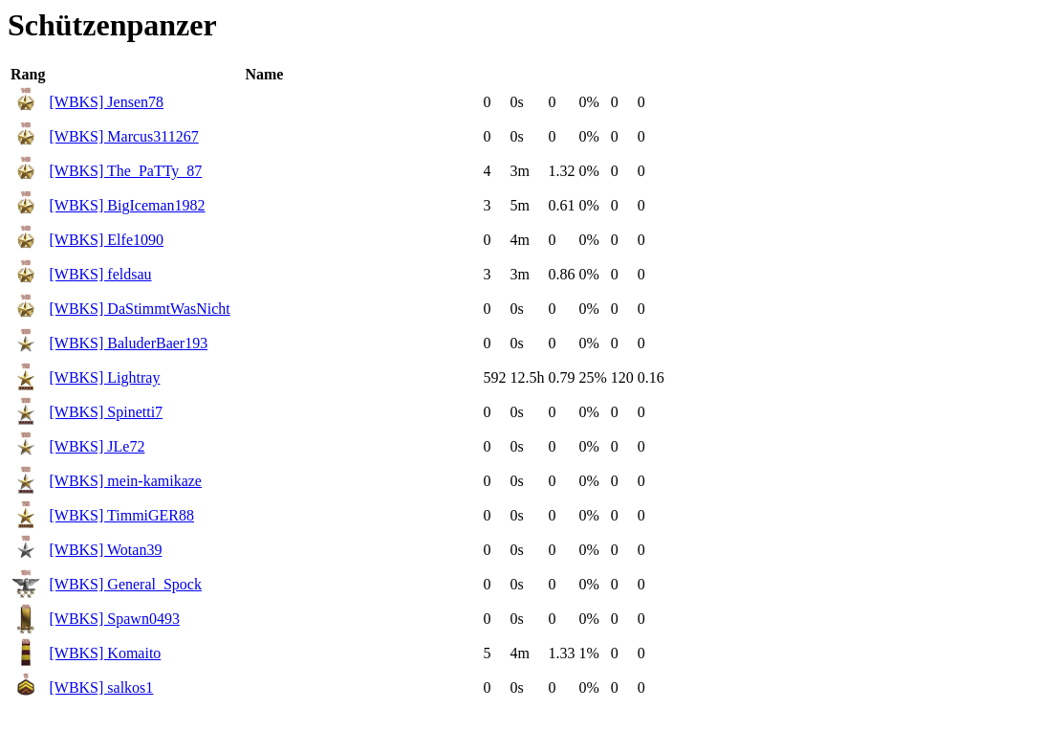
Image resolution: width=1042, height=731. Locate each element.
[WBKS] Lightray (104, 377)
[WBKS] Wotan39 (105, 550)
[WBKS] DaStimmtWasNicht (139, 308)
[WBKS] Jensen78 (106, 102)
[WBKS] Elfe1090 (106, 240)
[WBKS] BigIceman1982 (127, 205)
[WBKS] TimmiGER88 (121, 515)
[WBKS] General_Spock (125, 584)
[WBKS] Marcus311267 (123, 136)
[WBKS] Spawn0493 (114, 618)
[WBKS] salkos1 (101, 687)
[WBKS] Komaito (105, 653)
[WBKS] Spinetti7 (106, 412)
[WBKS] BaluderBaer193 (128, 343)
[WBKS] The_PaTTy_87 (125, 171)
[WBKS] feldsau (100, 274)
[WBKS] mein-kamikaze (125, 481)
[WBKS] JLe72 (96, 446)
